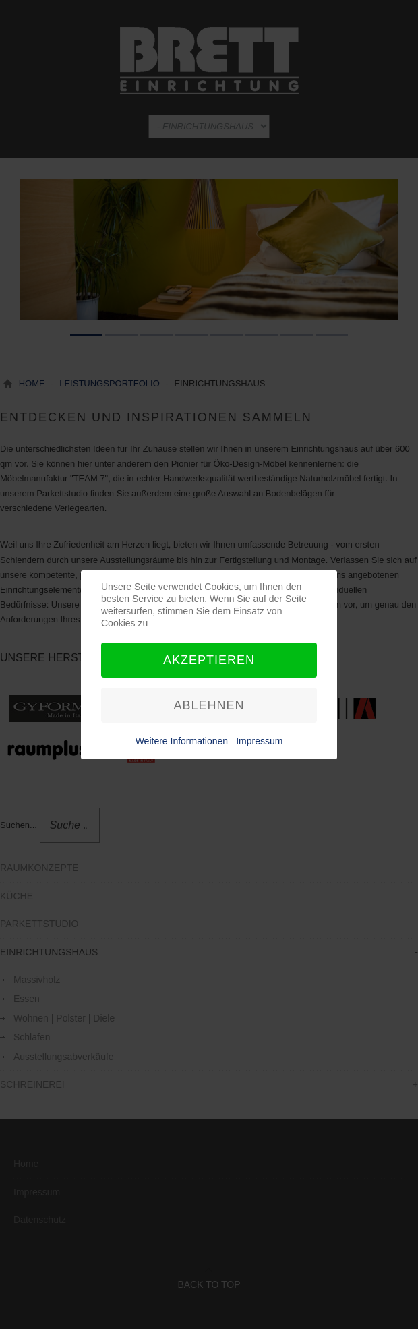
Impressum (259, 741)
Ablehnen (208, 705)
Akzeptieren (209, 660)
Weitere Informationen (182, 741)
